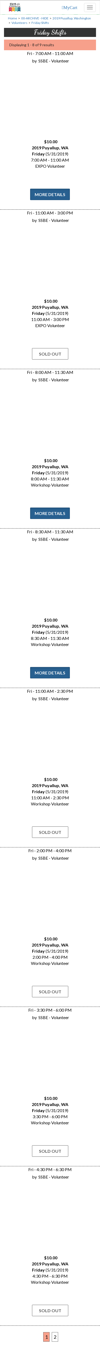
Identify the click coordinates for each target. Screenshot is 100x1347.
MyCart (70, 7)
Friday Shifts (40, 23)
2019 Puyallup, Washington (72, 18)
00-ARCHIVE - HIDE (35, 18)
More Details (50, 194)
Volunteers (19, 23)
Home (12, 18)
